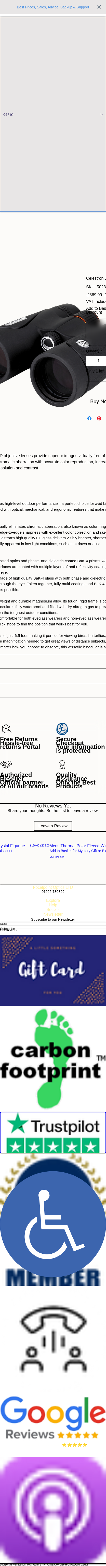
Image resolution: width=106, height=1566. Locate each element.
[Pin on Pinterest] (99, 418)
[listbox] (53, 114)
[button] (53, 114)
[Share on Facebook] (89, 418)
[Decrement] (90, 361)
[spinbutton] (98, 361)
